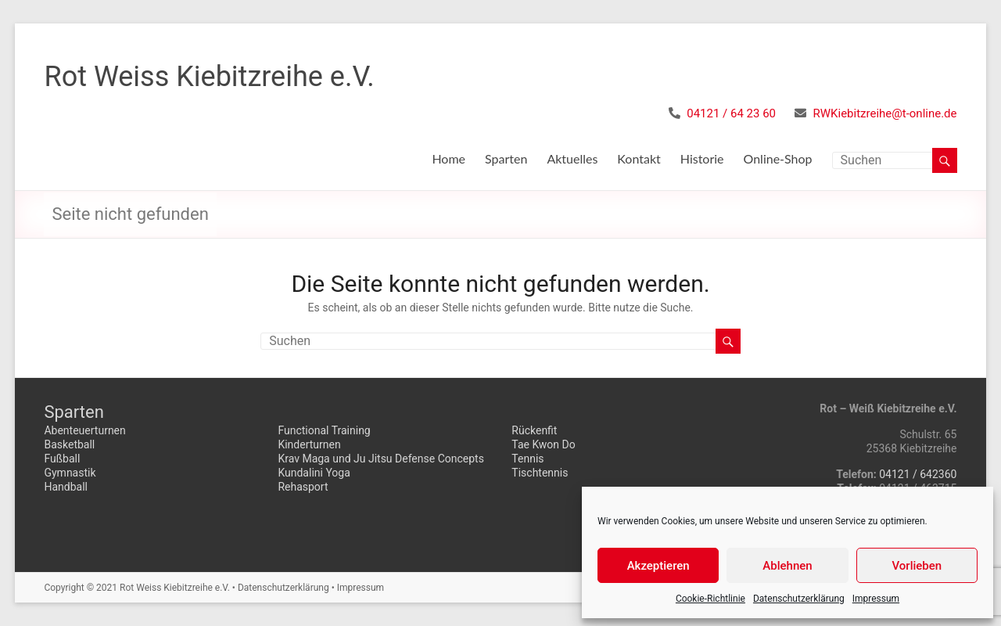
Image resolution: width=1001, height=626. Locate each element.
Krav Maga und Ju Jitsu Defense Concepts (381, 458)
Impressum (875, 598)
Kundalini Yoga (314, 472)
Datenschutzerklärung (799, 598)
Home (448, 158)
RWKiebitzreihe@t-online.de (885, 113)
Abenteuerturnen (84, 430)
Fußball (62, 458)
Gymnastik (69, 472)
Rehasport (303, 486)
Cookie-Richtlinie (710, 598)
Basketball (69, 444)
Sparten (506, 158)
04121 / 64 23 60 (731, 113)
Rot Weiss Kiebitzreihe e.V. (209, 76)
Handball (66, 486)
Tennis (527, 458)
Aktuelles (572, 158)
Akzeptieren (658, 566)
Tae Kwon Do (543, 444)
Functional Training (324, 430)
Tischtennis (539, 472)
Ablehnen (787, 566)
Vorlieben (917, 566)
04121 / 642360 (917, 474)
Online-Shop (778, 158)
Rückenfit (534, 430)
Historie (702, 158)
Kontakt (638, 158)
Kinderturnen (309, 444)
